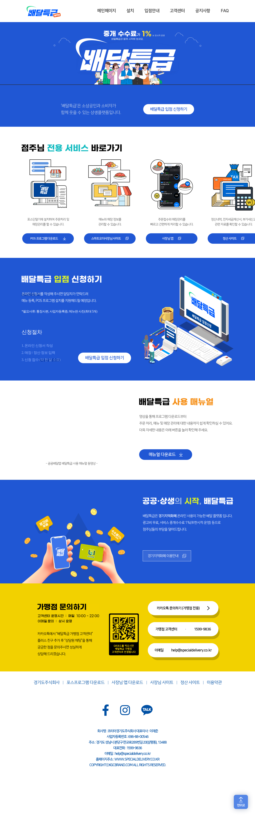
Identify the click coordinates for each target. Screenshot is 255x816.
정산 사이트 (190, 683)
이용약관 (214, 683)
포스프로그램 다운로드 (86, 683)
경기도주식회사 (47, 683)
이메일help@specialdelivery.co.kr (183, 651)
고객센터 (177, 11)
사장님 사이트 (161, 683)
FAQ (224, 11)
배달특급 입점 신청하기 (168, 109)
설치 (130, 11)
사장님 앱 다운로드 (127, 683)
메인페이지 (106, 11)
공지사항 (202, 11)
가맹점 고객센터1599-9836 (183, 630)
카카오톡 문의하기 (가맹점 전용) (178, 609)
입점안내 (151, 11)
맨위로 (241, 805)
